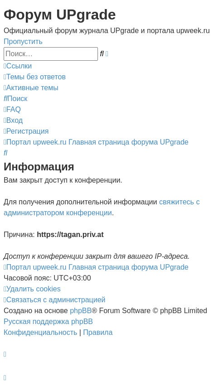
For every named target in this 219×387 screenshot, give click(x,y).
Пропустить (23, 41)
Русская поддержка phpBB (48, 321)
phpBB (81, 310)
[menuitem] (35, 77)
